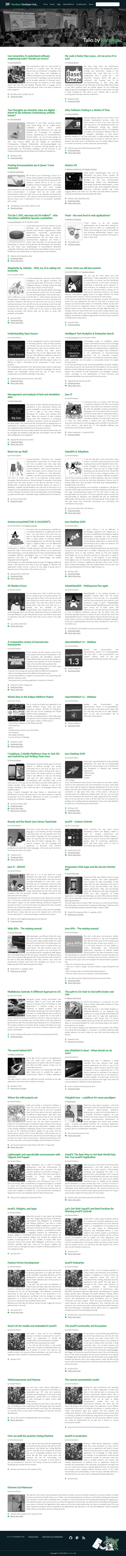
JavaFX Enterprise (74, 1262)
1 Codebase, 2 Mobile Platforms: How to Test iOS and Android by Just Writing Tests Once (33, 755)
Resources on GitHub (18, 811)
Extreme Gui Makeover (20, 1487)
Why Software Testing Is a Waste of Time (87, 110)
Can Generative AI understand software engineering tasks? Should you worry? (29, 57)
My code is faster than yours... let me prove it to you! (90, 57)
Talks (59, 4)
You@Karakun (81, 4)
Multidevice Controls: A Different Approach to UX (34, 991)
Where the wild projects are (23, 1097)
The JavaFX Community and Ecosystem (86, 1325)
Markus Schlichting (17, 172)
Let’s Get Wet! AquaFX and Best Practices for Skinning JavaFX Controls (89, 1210)
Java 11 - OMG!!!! (16, 866)
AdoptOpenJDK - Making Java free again (86, 585)
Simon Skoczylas (16, 401)
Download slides (17, 97)
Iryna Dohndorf (15, 63)
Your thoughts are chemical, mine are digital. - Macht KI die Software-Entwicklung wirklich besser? (32, 113)
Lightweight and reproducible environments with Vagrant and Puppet (34, 1156)
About (91, 4)
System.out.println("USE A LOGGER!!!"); (29, 521)
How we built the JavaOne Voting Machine (30, 1435)
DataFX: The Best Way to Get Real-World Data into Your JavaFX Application (90, 1156)
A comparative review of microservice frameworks (28, 643)
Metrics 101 (71, 165)
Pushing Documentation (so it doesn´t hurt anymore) (31, 166)
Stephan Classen (91, 169)
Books (52, 4)
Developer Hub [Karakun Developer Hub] (24, 4)
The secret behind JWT (20, 1050)
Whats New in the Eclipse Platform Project (30, 696)
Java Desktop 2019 (75, 753)
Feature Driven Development (23, 1262)
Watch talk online (74, 153)
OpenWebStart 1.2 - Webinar (80, 696)
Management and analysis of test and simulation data (34, 395)
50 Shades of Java (17, 585)
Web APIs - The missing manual (25, 928)
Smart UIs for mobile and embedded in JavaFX (32, 1325)
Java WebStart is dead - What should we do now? (88, 1051)
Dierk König (71, 1102)
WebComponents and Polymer (24, 1379)
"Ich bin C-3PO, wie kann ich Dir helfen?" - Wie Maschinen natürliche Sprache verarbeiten (33, 216)
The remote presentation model (82, 1379)
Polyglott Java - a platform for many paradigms (90, 1097)
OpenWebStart (68, 4)
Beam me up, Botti (18, 451)
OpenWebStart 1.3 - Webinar (80, 641)
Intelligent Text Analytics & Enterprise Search (89, 333)
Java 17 (68, 394)
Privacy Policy (33, 1537)
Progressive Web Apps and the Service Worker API (90, 868)
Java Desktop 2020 (75, 521)
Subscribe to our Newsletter (52, 1537)
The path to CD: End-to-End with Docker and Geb (89, 993)
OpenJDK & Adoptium (76, 451)
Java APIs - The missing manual (81, 928)
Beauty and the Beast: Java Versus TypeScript (32, 821)
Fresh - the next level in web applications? (87, 215)
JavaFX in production (76, 1435)
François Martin (73, 63)
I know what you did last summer (83, 267)
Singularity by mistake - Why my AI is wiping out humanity (34, 269)
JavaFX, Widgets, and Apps (22, 1208)
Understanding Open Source (23, 333)
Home (45, 4)
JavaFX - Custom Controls (78, 821)
